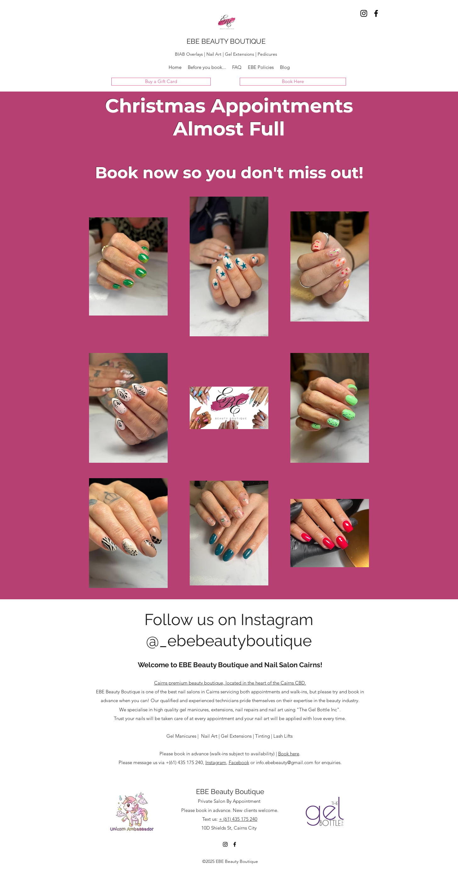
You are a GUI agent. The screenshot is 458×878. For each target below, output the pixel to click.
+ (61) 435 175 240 (238, 819)
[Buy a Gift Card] (161, 82)
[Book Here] (293, 82)
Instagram (215, 762)
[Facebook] (376, 13)
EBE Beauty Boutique (230, 791)
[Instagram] (363, 13)
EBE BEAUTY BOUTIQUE (226, 41)
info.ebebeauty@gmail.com (284, 762)
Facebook (239, 762)
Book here (288, 754)
